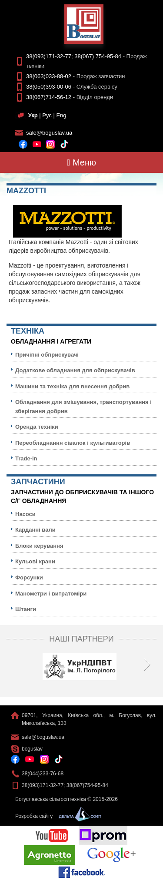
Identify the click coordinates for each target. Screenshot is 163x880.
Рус (47, 115)
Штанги (25, 609)
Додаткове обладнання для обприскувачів (75, 370)
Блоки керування (39, 546)
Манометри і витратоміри (50, 593)
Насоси (25, 514)
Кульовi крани (35, 561)
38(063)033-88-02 (48, 76)
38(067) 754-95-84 (97, 56)
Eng (61, 115)
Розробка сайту (56, 816)
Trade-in (26, 458)
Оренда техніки (36, 426)
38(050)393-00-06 (48, 86)
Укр (33, 115)
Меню (81, 162)
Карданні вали (35, 529)
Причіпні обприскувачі (47, 354)
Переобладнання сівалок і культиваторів (72, 443)
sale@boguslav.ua (49, 132)
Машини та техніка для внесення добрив (72, 386)
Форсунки (29, 577)
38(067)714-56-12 (48, 97)
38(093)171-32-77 (48, 56)
